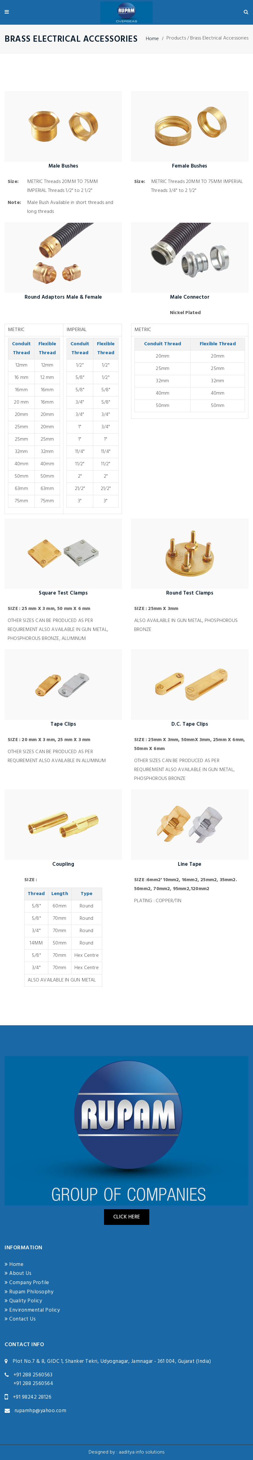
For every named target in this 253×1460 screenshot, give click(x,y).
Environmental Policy (32, 1310)
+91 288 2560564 (34, 1383)
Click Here (126, 1217)
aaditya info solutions (141, 1452)
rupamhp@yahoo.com (40, 1411)
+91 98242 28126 (32, 1397)
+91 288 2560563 (33, 1375)
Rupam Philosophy (29, 1292)
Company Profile (27, 1283)
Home (152, 39)
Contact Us (20, 1319)
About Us (18, 1273)
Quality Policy (23, 1301)
